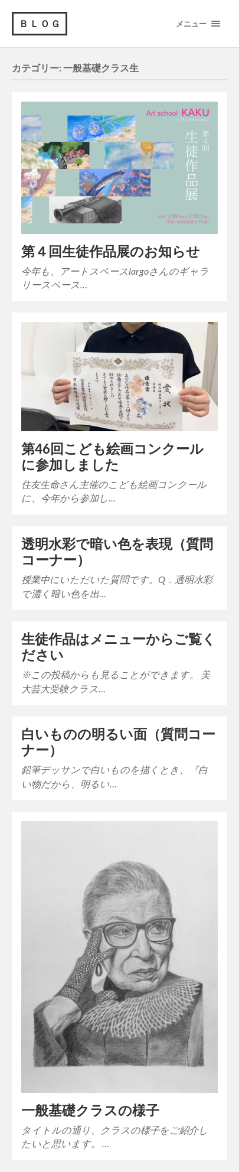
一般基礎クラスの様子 (90, 1110)
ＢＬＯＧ (40, 23)
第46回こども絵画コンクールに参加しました (112, 457)
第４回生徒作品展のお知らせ (110, 251)
